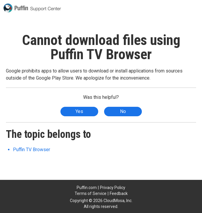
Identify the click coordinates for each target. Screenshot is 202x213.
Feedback (119, 193)
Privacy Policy (112, 187)
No (123, 111)
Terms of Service (90, 193)
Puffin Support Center (32, 8)
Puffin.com (87, 187)
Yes (79, 111)
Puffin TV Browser (31, 149)
